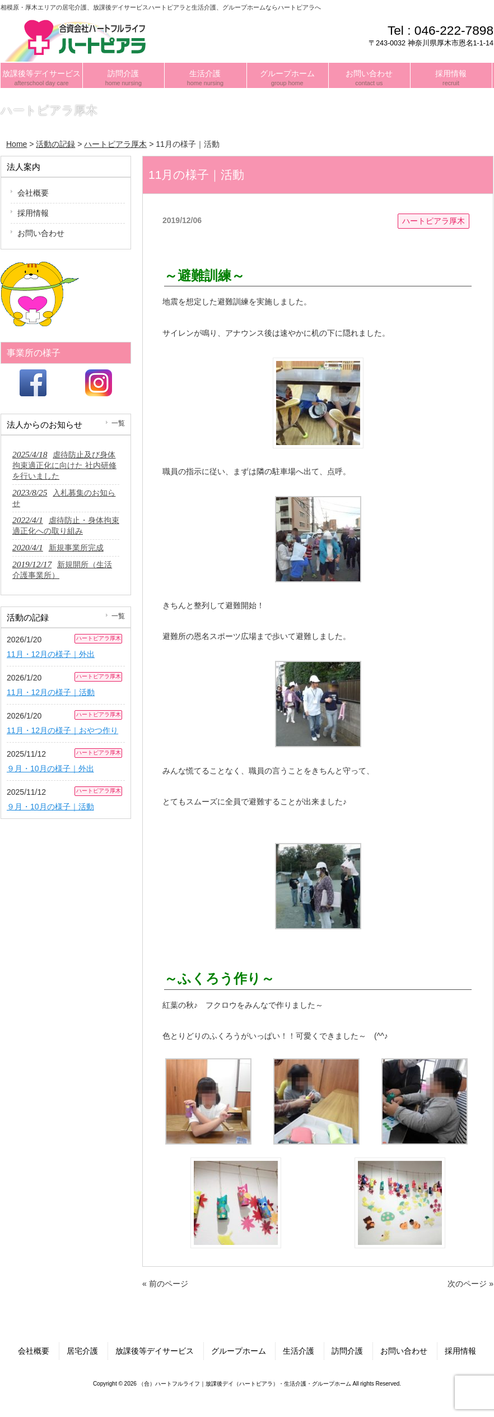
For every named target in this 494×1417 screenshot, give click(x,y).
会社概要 (33, 192)
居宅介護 (82, 1350)
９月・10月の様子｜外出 (50, 768)
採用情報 (33, 213)
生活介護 (298, 1350)
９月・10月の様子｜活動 (50, 806)
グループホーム (238, 1350)
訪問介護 (347, 1350)
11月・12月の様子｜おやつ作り (62, 730)
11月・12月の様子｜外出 (51, 654)
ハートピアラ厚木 (433, 220)
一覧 (118, 423)
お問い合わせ (40, 233)
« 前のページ (165, 1283)
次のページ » (470, 1283)
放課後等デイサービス (154, 1350)
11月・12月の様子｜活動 (51, 692)
